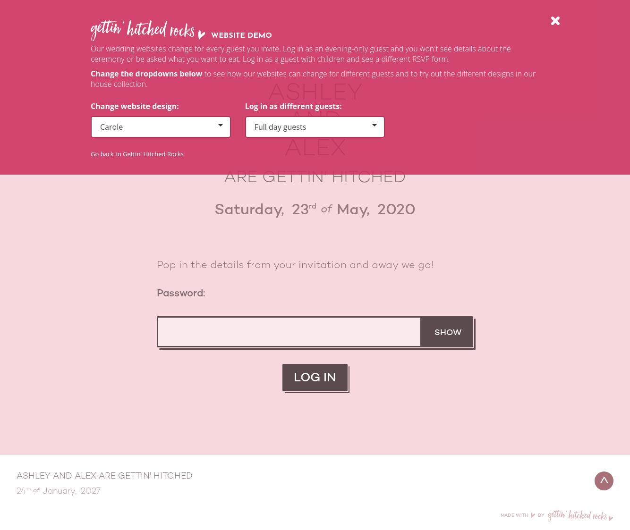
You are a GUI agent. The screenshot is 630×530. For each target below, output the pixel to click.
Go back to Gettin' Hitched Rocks (137, 154)
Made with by (557, 515)
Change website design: (135, 106)
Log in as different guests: (293, 106)
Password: (181, 293)
